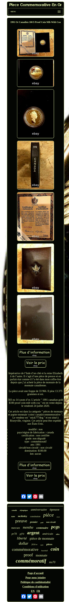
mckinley (22, 516)
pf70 (22, 534)
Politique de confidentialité (36, 582)
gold (41, 522)
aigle (41, 545)
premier (34, 522)
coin (55, 549)
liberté (22, 538)
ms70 (52, 562)
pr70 (14, 533)
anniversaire (39, 509)
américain (48, 533)
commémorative (25, 549)
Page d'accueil (35, 573)
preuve (21, 520)
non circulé (51, 522)
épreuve (54, 509)
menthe (28, 527)
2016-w (34, 544)
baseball (44, 550)
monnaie (41, 555)
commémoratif (31, 561)
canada (14, 510)
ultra (58, 534)
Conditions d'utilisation (35, 586)
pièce (48, 515)
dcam (58, 517)
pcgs (55, 526)
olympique (24, 510)
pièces (49, 544)
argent (33, 532)
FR (38, 591)
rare (13, 516)
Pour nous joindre (35, 577)
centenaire (42, 527)
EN (33, 591)
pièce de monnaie (42, 538)
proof (28, 555)
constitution (35, 516)
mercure (15, 527)
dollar (23, 543)
